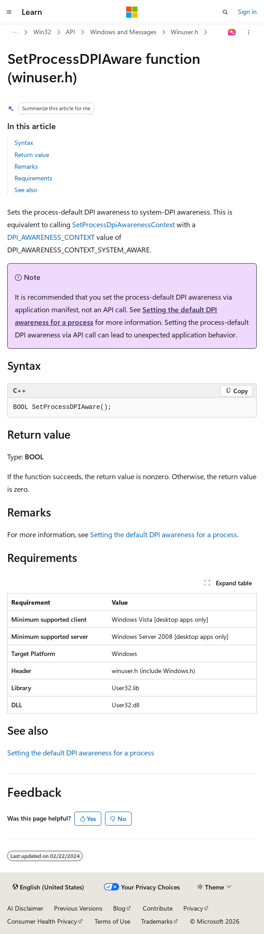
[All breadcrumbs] (15, 32)
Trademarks (157, 921)
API (70, 31)
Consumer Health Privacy (42, 921)
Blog (119, 908)
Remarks (26, 166)
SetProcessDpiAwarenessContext (123, 224)
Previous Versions (78, 908)
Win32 (42, 31)
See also (25, 189)
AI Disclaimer (25, 908)
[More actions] (249, 32)
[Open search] (225, 12)
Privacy (193, 908)
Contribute (158, 908)
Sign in (247, 11)
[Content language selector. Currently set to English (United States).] (48, 887)
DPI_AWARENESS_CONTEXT (51, 237)
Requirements (33, 178)
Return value (31, 154)
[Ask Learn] (232, 32)
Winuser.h (184, 31)
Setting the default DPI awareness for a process (163, 534)
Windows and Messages (123, 31)
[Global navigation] (9, 12)
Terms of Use (112, 921)
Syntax (23, 142)
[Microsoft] (132, 12)
